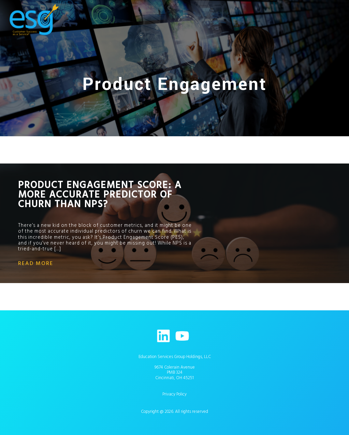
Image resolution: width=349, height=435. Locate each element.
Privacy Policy (174, 394)
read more (35, 263)
